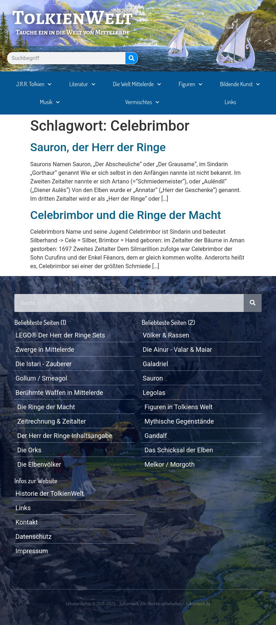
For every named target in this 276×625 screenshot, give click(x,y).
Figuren (190, 84)
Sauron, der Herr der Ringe (98, 147)
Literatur (82, 84)
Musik (50, 102)
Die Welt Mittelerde (137, 84)
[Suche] (131, 58)
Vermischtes (142, 102)
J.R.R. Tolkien (34, 84)
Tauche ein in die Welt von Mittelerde (72, 32)
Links (230, 102)
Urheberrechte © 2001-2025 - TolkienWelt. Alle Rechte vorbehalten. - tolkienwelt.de (138, 603)
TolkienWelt (73, 17)
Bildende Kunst (240, 84)
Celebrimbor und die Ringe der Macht (125, 215)
